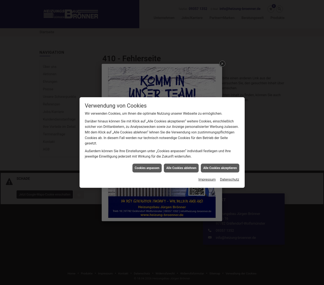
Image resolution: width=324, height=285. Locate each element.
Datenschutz (229, 177)
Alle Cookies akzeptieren (220, 165)
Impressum (207, 177)
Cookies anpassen (147, 165)
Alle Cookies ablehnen (181, 165)
